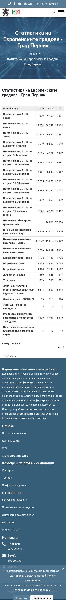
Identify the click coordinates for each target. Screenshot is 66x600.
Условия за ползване (14, 499)
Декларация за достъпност (18, 515)
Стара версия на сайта (15, 455)
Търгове (7, 477)
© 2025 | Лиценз (11, 530)
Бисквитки (8, 522)
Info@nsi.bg (15, 560)
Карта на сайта (11, 440)
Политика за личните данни (18, 507)
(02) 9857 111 (16, 549)
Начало (33, 53)
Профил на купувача (14, 485)
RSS (4, 448)
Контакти (41, 3)
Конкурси (7, 470)
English (53, 3)
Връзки (28, 3)
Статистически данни (14, 433)
